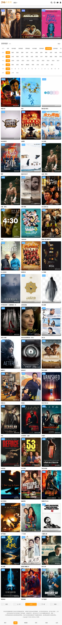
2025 (18, 60)
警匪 (46, 52)
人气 (13, 72)
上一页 (18, 604)
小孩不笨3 (23, 239)
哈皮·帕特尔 (4, 141)
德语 (47, 64)
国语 (13, 64)
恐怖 (22, 52)
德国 (51, 56)
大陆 (13, 56)
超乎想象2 (3, 534)
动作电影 (14, 48)
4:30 (2, 239)
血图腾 (22, 141)
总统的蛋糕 (24, 305)
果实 (22, 108)
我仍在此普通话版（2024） (28, 337)
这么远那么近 (45, 206)
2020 (43, 60)
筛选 (10, 43)
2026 (13, 60)
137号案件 (44, 599)
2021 (38, 60)
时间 (8, 72)
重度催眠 (23, 599)
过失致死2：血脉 (25, 435)
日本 (41, 56)
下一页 (43, 604)
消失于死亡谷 (45, 403)
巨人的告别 (3, 272)
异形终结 (3, 599)
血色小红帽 (3, 337)
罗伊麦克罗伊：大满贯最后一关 (8, 305)
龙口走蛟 (3, 566)
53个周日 (23, 468)
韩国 (46, 56)
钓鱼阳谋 (3, 468)
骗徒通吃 (23, 501)
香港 (17, 56)
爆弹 (2, 174)
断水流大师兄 (45, 108)
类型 (3, 48)
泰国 (56, 56)
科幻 (32, 52)
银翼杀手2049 (45, 501)
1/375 (31, 604)
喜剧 (13, 52)
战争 (41, 52)
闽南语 (27, 64)
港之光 (43, 337)
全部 (8, 48)
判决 (2, 435)
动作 (27, 52)
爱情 (17, 52)
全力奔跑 (44, 141)
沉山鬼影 (44, 305)
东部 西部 (23, 206)
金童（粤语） (45, 174)
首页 (7, 604)
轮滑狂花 (23, 272)
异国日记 (3, 403)
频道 (15, 2)
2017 (58, 60)
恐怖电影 (41, 48)
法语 (42, 64)
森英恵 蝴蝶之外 (25, 566)
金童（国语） (4, 206)
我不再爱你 (3, 501)
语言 (3, 64)
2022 (33, 60)
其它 (52, 64)
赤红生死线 (44, 468)
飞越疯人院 (44, 534)
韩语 (33, 64)
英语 (17, 64)
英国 (37, 56)
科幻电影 (34, 48)
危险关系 (3, 108)
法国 (32, 56)
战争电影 (55, 48)
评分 (17, 72)
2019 (48, 60)
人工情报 (44, 272)
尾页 (55, 604)
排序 (3, 72)
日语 (38, 64)
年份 (3, 60)
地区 (3, 56)
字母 (3, 68)
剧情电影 (48, 48)
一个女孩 (23, 534)
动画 (56, 52)
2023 (28, 60)
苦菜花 (22, 403)
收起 (59, 43)
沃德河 (43, 435)
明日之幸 (44, 566)
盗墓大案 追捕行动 (46, 239)
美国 (27, 56)
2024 (23, 60)
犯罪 (51, 52)
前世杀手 (23, 370)
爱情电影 (27, 48)
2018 (53, 60)
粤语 (22, 64)
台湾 (22, 56)
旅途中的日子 (24, 174)
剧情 (3, 52)
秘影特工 (3, 370)
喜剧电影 (21, 48)
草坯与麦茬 (44, 370)
